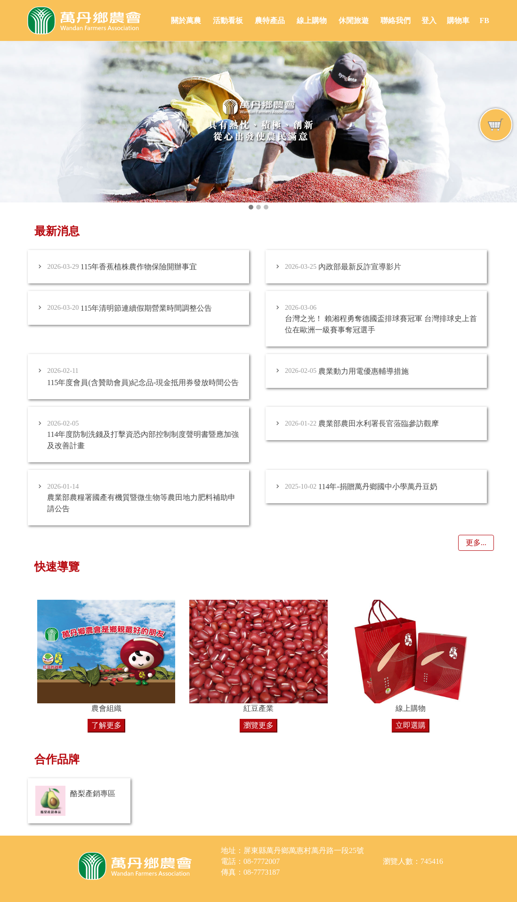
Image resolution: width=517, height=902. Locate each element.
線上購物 (312, 20)
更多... (476, 543)
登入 (428, 20)
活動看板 (228, 20)
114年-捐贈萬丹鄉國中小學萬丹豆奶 (377, 487)
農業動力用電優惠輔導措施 (363, 371)
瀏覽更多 (258, 725)
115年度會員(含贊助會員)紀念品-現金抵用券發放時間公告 (143, 383)
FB (484, 20)
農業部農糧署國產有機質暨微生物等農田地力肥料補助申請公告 (141, 503)
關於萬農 (186, 20)
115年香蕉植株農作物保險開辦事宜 (139, 267)
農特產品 (270, 20)
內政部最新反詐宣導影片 (359, 267)
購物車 (458, 20)
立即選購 (411, 725)
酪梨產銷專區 (92, 793)
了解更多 (106, 725)
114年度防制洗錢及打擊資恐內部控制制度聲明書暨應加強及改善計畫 (143, 440)
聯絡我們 (395, 20)
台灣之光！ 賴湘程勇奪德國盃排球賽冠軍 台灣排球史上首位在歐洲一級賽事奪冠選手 (381, 324)
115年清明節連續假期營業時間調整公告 (146, 308)
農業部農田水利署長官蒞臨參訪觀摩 (378, 423)
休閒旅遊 (354, 20)
